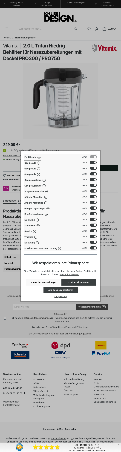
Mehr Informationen (69, 274)
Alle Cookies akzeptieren (60, 290)
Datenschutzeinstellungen (43, 282)
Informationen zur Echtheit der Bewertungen (87, 450)
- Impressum (61, 296)
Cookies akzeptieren (79, 282)
